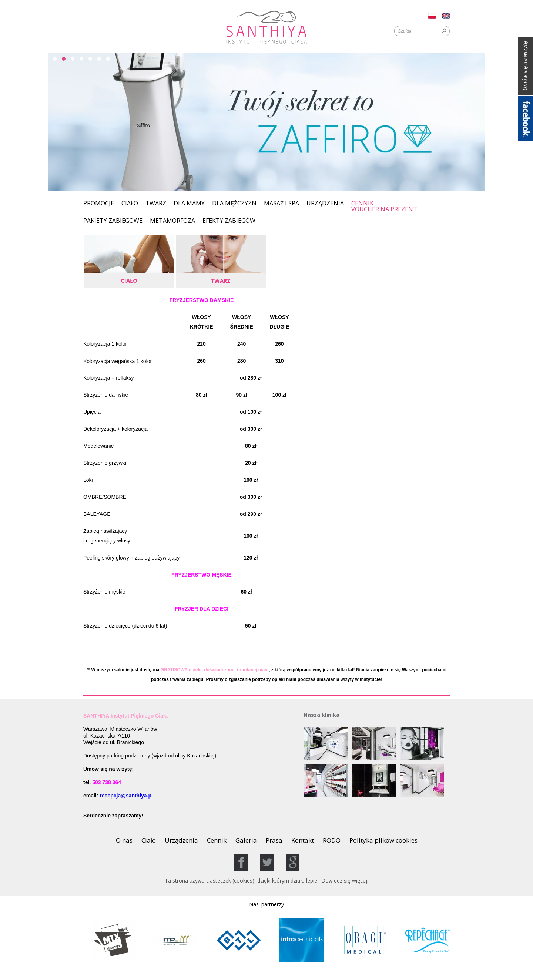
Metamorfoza (172, 221)
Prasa (274, 840)
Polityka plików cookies (383, 840)
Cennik (362, 203)
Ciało (129, 203)
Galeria (246, 840)
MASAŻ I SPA (281, 203)
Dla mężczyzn (234, 203)
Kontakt (302, 840)
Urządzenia (325, 203)
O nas (124, 840)
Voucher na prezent (384, 209)
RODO (332, 840)
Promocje (98, 203)
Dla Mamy (189, 203)
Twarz (155, 203)
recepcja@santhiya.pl (126, 796)
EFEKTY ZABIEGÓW (228, 221)
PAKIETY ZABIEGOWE (113, 221)
